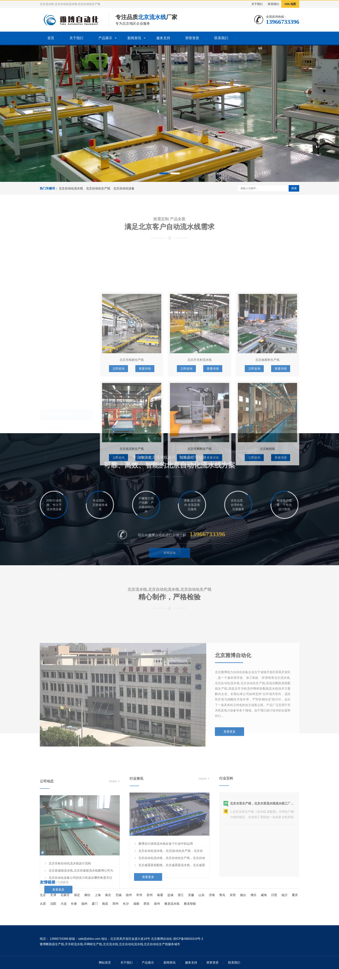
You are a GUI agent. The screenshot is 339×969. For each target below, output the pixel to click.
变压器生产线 (58, 493)
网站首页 (105, 962)
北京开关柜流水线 (199, 447)
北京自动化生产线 (98, 188)
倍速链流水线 (58, 394)
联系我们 (273, 4)
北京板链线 (267, 536)
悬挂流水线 (56, 423)
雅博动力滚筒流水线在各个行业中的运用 (165, 895)
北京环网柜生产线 (199, 536)
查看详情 (145, 456)
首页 (50, 38)
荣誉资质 (192, 38)
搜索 (294, 188)
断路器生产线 (58, 450)
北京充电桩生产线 (132, 447)
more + (114, 838)
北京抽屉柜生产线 (267, 447)
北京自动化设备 (123, 188)
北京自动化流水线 (71, 188)
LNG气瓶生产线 (59, 457)
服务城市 (174, 944)
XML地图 (290, 4)
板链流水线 (56, 408)
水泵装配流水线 (59, 465)
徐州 (129, 895)
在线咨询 (169, 566)
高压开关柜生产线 (61, 500)
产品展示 (105, 38)
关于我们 (257, 4)
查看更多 (230, 784)
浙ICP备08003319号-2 (188, 938)
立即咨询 (118, 456)
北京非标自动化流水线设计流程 (70, 919)
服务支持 (163, 38)
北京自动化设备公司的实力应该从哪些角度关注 (80, 934)
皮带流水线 (56, 401)
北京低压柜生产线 (132, 536)
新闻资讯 (134, 38)
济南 (212, 895)
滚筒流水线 (56, 416)
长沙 (126, 903)
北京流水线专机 (59, 535)
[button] (164, 173)
